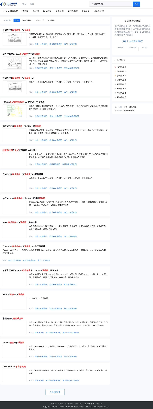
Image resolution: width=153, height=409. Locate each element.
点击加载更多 (55, 392)
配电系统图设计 (70, 284)
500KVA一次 (13, 294)
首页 (24, 4)
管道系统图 (121, 89)
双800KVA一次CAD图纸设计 (23, 174)
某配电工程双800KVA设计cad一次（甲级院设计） (33, 270)
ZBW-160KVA (14, 367)
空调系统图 (121, 93)
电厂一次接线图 (70, 236)
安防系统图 (121, 76)
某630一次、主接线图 (20, 222)
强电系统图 (99, 11)
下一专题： (119, 110)
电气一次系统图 (70, 44)
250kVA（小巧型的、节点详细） (25, 102)
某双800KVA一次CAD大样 (22, 126)
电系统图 (59, 11)
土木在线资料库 (11, 11)
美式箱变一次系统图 (71, 332)
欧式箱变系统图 (55, 44)
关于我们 (52, 404)
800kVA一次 (13, 342)
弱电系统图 (121, 71)
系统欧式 (51, 20)
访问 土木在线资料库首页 (133, 41)
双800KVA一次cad (18, 78)
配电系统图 (121, 97)
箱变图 (25, 11)
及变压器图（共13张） (20, 150)
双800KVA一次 (16, 30)
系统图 (36, 11)
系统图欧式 (27, 20)
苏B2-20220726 (91, 407)
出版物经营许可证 (103, 407)
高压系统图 (121, 84)
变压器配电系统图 (69, 164)
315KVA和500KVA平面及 (21, 54)
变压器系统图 (54, 164)
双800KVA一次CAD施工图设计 (24, 246)
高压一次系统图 (70, 308)
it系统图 (86, 11)
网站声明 (70, 404)
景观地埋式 (13, 318)
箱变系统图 (73, 11)
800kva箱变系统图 (71, 68)
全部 (17, 20)
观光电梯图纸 (129, 110)
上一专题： (119, 107)
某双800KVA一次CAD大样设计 (24, 198)
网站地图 (87, 404)
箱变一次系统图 (41, 44)
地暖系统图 (121, 80)
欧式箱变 (47, 11)
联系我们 (61, 404)
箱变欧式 (39, 20)
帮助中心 (78, 404)
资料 (32, 4)
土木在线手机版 (98, 404)
